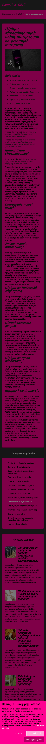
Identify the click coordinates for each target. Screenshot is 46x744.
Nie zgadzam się (35, 733)
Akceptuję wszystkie (34, 740)
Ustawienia (18, 733)
